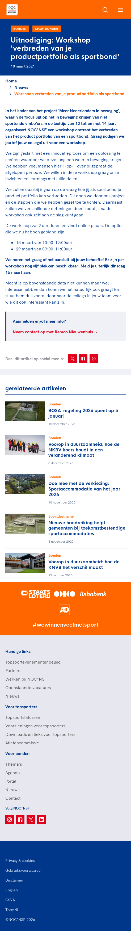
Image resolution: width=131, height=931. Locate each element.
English (11, 890)
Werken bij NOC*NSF (26, 679)
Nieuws (21, 87)
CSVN (10, 900)
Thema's (13, 764)
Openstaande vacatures (28, 687)
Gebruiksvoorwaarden (24, 870)
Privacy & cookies (20, 860)
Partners (13, 670)
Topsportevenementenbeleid (33, 662)
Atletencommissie (22, 742)
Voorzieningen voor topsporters (35, 725)
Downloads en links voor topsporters (40, 734)
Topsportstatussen (22, 717)
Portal (10, 781)
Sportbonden (46, 29)
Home (11, 80)
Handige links (18, 651)
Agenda (12, 772)
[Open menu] (119, 9)
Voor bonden (17, 753)
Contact (12, 798)
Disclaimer (14, 880)
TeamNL (12, 909)
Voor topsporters (21, 706)
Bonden (20, 29)
